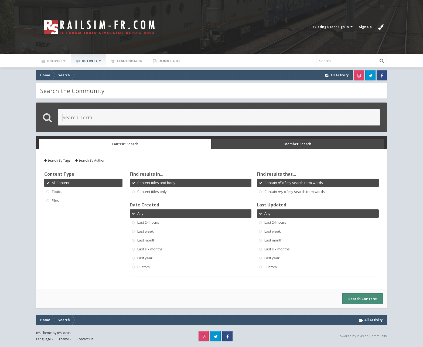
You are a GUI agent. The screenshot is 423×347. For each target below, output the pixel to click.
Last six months (150, 249)
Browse (55, 60)
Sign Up (365, 27)
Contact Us (85, 339)
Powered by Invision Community (362, 336)
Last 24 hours (148, 222)
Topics (57, 191)
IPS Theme (44, 333)
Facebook (382, 75)
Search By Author (90, 160)
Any (140, 213)
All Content (60, 182)
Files (55, 200)
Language (45, 339)
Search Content (362, 298)
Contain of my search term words (293, 182)
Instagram (359, 75)
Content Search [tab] (125, 144)
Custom (143, 266)
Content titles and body (156, 182)
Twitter (370, 75)
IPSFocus (63, 333)
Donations (169, 60)
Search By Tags (57, 160)
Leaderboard (129, 60)
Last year (144, 258)
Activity (91, 60)
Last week (145, 231)
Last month (146, 240)
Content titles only (152, 191)
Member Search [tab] (297, 144)
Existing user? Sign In (333, 27)
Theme (65, 339)
